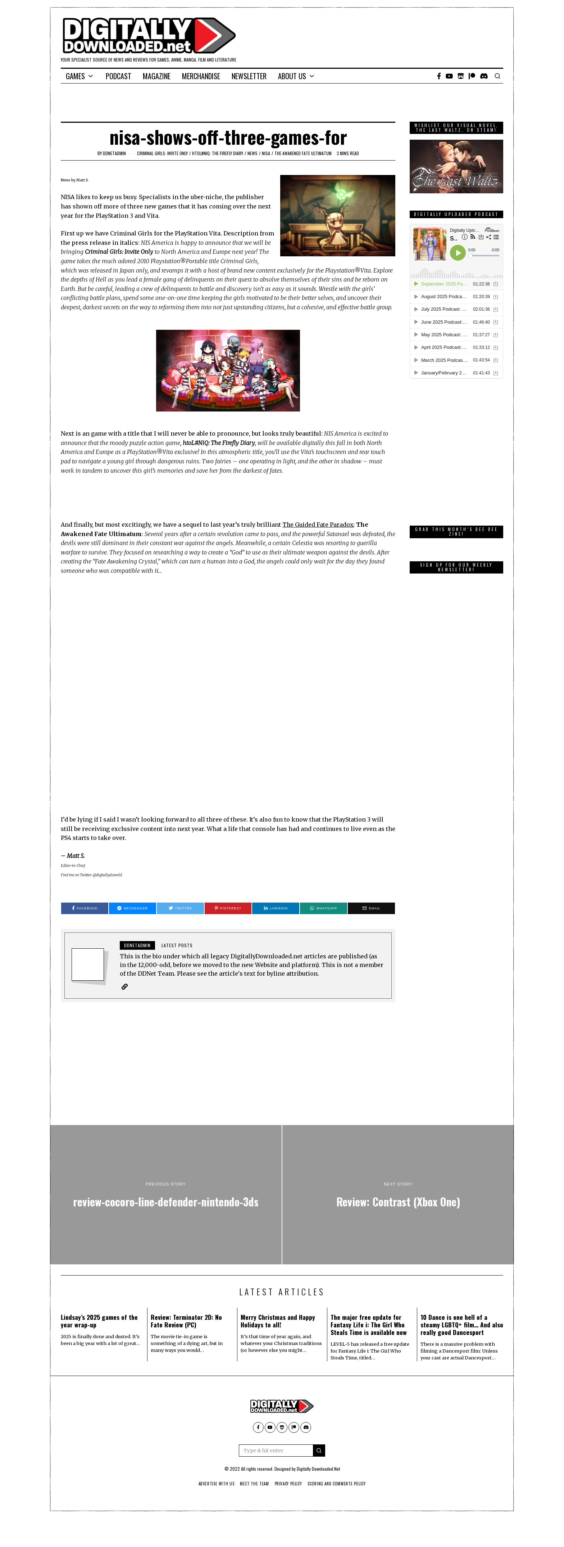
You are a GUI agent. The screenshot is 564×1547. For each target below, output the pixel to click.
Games (75, 76)
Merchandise (201, 76)
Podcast (118, 76)
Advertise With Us (213, 1484)
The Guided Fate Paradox (318, 524)
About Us (292, 76)
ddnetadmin (114, 153)
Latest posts (177, 945)
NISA (266, 153)
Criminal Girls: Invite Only (162, 153)
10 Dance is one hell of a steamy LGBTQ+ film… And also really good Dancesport (461, 1325)
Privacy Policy (288, 1484)
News (252, 153)
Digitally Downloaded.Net (318, 1469)
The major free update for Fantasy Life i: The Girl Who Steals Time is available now (369, 1325)
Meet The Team (253, 1484)
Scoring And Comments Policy (339, 1484)
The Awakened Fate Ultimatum (303, 153)
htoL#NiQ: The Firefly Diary (217, 153)
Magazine (156, 76)
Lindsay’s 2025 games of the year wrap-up (99, 1321)
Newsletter (249, 76)
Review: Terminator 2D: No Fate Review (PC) (186, 1321)
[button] (319, 1451)
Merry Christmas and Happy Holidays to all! (278, 1321)
